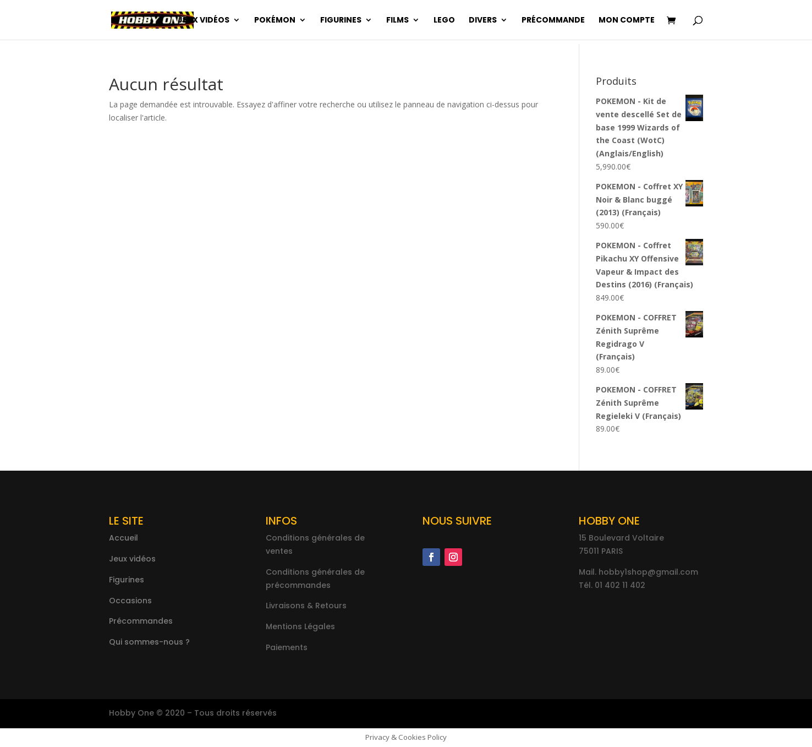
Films (397, 20)
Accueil (123, 537)
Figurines (340, 20)
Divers (483, 20)
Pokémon (274, 20)
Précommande (553, 20)
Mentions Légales (300, 626)
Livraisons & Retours (306, 605)
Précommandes (141, 620)
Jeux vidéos (203, 20)
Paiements (287, 647)
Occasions (130, 600)
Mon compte (627, 20)
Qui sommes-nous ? (149, 641)
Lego (444, 20)
